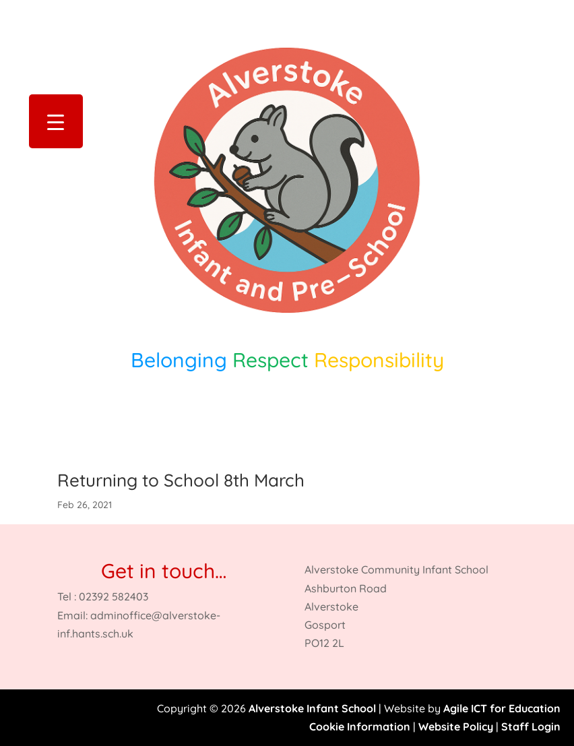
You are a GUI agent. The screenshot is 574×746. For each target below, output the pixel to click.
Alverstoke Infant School (312, 708)
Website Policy (455, 726)
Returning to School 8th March (181, 480)
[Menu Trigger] (56, 121)
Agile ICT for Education (502, 708)
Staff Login (531, 726)
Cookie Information (359, 726)
